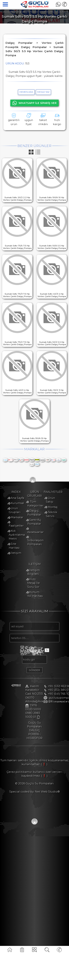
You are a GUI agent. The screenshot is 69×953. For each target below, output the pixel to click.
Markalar (17, 559)
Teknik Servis (20, 658)
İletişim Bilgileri (22, 681)
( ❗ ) (44, 877)
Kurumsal (17, 548)
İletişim (16, 580)
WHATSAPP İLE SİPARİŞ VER (34, 103)
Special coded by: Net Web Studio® (34, 904)
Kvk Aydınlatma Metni (26, 569)
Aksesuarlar (19, 619)
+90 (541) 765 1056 (23, 828)
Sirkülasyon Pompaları (27, 624)
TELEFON (59, 951)
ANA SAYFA (9, 951)
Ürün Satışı (18, 648)
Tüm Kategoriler (23, 603)
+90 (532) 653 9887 (24, 820)
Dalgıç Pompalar (23, 608)
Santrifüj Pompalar (24, 614)
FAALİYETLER (22, 951)
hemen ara (26, 92)
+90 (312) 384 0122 (23, 824)
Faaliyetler (18, 564)
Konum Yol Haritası (24, 692)
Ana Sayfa (17, 543)
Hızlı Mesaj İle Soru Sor (27, 687)
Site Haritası (19, 574)
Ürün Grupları (20, 553)
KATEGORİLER (34, 951)
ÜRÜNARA (46, 951)
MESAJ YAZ (43, 92)
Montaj (16, 653)
